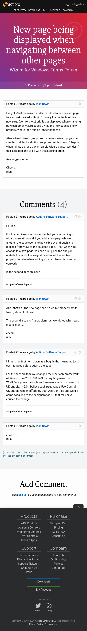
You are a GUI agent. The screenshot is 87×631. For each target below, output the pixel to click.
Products (29, 516)
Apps (33, 540)
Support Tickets (29, 563)
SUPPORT (55, 10)
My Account (43, 589)
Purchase (58, 516)
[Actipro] (11, 4)
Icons (24, 540)
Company (58, 548)
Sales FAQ (58, 531)
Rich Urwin (42, 104)
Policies (58, 563)
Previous (32, 85)
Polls (29, 572)
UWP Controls (29, 536)
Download (43, 581)
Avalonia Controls (29, 527)
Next (57, 85)
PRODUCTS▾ (20, 10)
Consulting (58, 536)
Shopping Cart (58, 523)
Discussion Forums (29, 559)
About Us (58, 555)
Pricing (58, 527)
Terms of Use (51, 624)
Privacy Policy (36, 624)
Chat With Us (29, 567)
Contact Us (58, 567)
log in (22, 494)
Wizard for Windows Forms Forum (43, 69)
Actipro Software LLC (45, 620)
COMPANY (68, 10)
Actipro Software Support (52, 216)
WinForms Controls (29, 531)
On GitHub (58, 559)
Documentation (28, 555)
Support (29, 548)
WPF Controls (29, 523)
